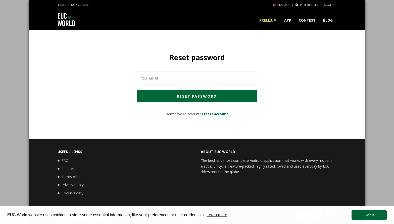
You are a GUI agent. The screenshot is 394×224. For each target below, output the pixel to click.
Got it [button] (369, 215)
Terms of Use (72, 176)
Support (68, 168)
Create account (215, 114)
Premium (268, 20)
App (287, 20)
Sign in (329, 5)
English (281, 5)
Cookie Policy (72, 193)
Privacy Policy (73, 184)
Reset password (197, 96)
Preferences (306, 5)
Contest (307, 20)
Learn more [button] (217, 215)
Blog (328, 20)
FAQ (65, 160)
